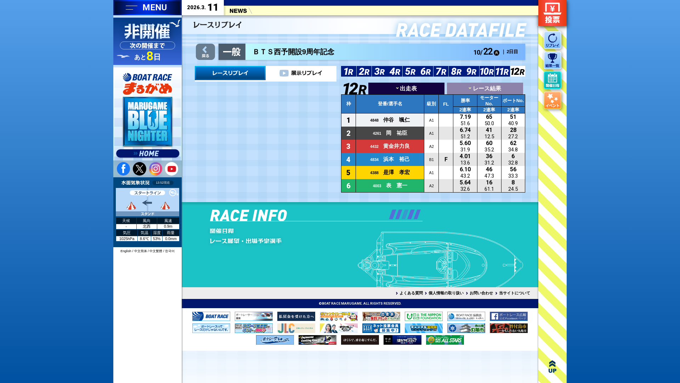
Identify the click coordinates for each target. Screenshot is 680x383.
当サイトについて (514, 293)
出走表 (406, 88)
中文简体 (140, 251)
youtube (171, 168)
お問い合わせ (481, 293)
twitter (139, 168)
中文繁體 (155, 251)
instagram (155, 168)
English (125, 251)
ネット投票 (552, 13)
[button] (392, 214)
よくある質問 (411, 293)
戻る (205, 52)
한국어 (170, 251)
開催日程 (260, 230)
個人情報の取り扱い (446, 293)
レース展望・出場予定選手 (260, 240)
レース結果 (485, 88)
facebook (123, 168)
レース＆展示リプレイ (230, 73)
